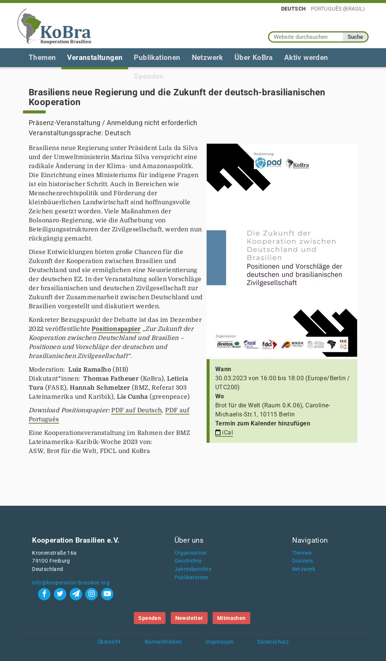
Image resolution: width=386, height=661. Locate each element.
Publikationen (157, 57)
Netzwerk (207, 57)
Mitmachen (231, 618)
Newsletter (189, 618)
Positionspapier (116, 329)
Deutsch (293, 9)
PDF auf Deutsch (136, 410)
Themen (42, 57)
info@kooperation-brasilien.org (70, 583)
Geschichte (188, 561)
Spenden (149, 618)
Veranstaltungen (95, 57)
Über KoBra (253, 57)
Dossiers (302, 561)
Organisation (191, 553)
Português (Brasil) (338, 9)
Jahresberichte (193, 569)
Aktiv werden (306, 57)
